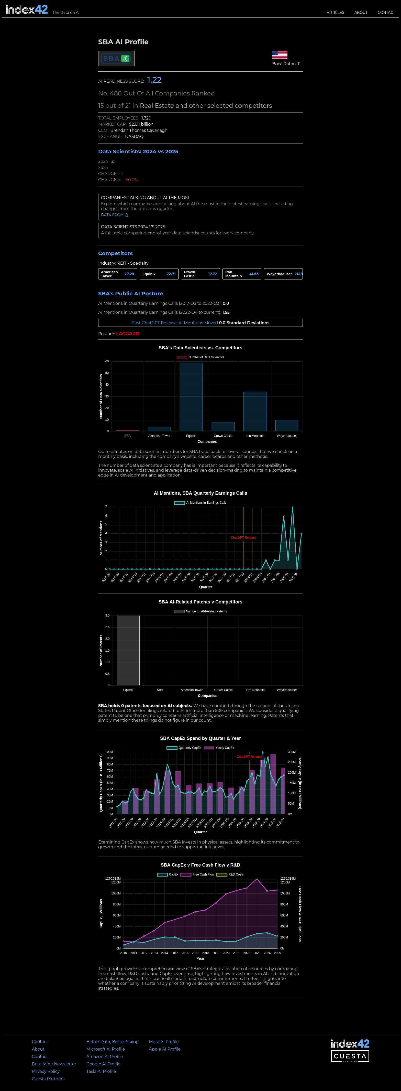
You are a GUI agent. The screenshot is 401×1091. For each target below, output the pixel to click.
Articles (335, 12)
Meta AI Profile (164, 1041)
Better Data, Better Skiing (112, 1041)
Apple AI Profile (165, 1049)
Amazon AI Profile (104, 1056)
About (360, 12)
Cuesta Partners (48, 1078)
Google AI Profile (103, 1064)
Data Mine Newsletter (54, 1064)
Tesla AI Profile (101, 1071)
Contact (386, 12)
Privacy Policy (46, 1071)
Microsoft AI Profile (105, 1049)
